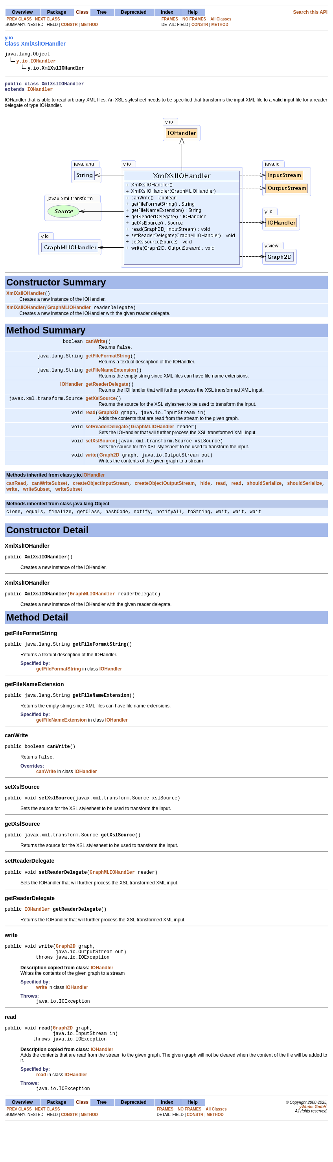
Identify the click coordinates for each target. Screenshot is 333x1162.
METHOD (89, 24)
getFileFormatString (107, 363)
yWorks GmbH (312, 1143)
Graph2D (108, 423)
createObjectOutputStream (164, 497)
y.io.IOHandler (36, 62)
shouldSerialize (264, 497)
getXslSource (100, 408)
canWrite (95, 347)
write (90, 468)
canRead (16, 497)
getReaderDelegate (106, 393)
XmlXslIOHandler (25, 297)
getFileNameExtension (110, 378)
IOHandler (40, 92)
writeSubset (36, 503)
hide (205, 497)
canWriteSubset (49, 497)
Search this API (310, 12)
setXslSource (100, 453)
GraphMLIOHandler (69, 312)
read (90, 423)
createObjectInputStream (101, 497)
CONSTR (69, 24)
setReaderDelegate (106, 438)
